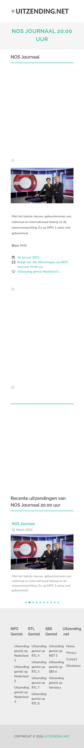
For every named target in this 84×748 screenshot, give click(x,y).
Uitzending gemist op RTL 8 (39, 698)
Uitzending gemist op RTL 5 (39, 666)
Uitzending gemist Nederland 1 (38, 271)
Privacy (71, 652)
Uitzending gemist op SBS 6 (56, 666)
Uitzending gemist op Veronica (56, 682)
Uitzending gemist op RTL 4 (39, 650)
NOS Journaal (23, 524)
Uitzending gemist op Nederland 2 (21, 674)
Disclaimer (73, 665)
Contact (71, 659)
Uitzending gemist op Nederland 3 (21, 694)
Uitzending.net (57, 736)
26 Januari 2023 (28, 257)
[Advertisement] (42, 112)
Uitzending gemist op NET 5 (56, 650)
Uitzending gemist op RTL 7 (39, 682)
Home (70, 646)
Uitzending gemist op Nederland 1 (21, 653)
